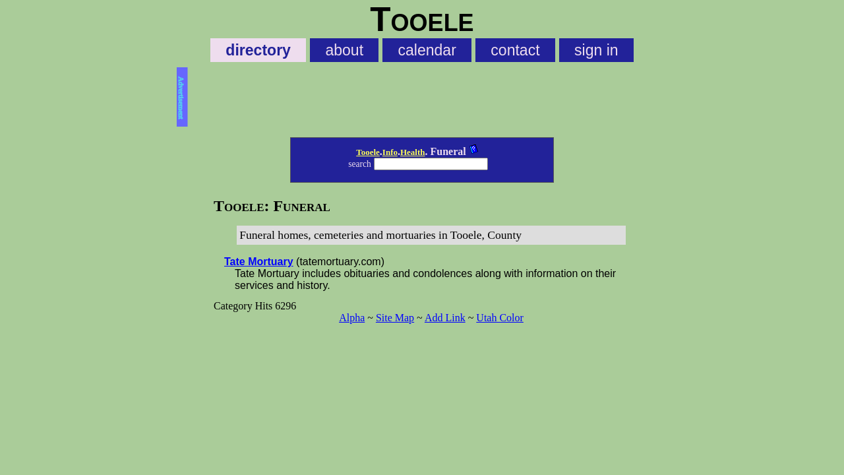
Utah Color (500, 317)
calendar (427, 50)
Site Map (395, 317)
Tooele (368, 152)
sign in (596, 50)
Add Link (445, 317)
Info (390, 152)
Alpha (352, 317)
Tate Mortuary (258, 261)
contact (515, 50)
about (344, 50)
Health (412, 152)
